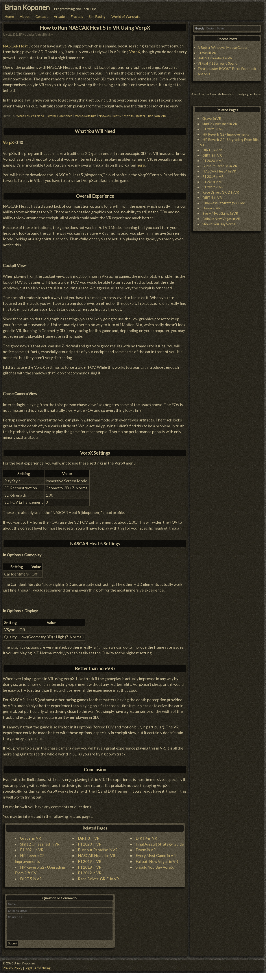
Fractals (77, 16)
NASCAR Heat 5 (17, 46)
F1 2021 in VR (31, 850)
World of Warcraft (125, 16)
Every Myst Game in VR (156, 855)
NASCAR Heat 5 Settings (116, 116)
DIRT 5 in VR (31, 879)
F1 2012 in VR (89, 873)
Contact (41, 16)
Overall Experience (59, 116)
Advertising (42, 968)
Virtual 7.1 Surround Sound (217, 63)
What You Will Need (30, 116)
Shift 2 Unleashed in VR (39, 844)
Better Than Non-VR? (151, 116)
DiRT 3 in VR (88, 838)
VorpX (134, 51)
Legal (28, 968)
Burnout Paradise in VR (98, 850)
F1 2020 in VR (89, 844)
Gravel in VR (30, 838)
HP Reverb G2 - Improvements (225, 134)
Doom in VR (146, 850)
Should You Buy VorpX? (155, 867)
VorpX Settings (85, 116)
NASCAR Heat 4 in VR (96, 855)
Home (9, 16)
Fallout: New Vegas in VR (157, 861)
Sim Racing (97, 16)
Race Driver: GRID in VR (98, 879)
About (25, 16)
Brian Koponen (27, 7)
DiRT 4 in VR (146, 838)
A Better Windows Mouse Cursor (223, 47)
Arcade (59, 16)
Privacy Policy (12, 968)
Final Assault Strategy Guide (160, 844)
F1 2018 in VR (89, 867)
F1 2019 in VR (89, 861)
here (141, 165)
